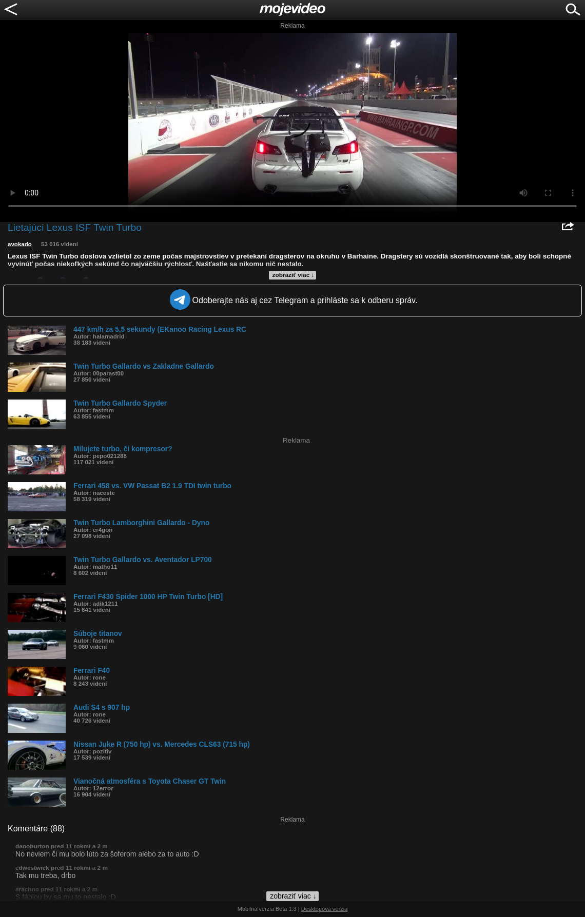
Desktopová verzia (324, 909)
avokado (20, 244)
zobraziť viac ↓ (293, 274)
